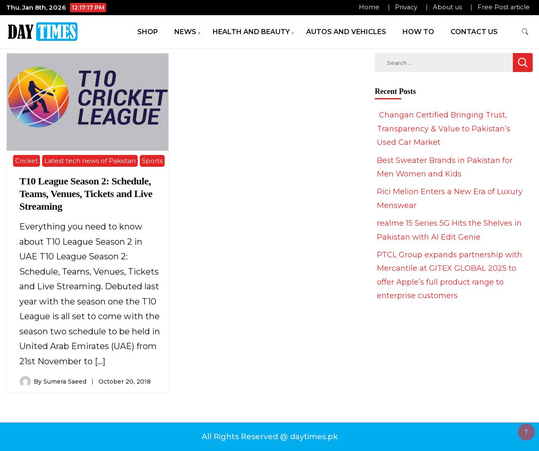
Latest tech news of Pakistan (90, 161)
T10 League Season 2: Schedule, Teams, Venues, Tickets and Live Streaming (85, 194)
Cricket (26, 161)
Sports (152, 161)
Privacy (406, 7)
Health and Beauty (251, 32)
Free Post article (504, 7)
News (185, 32)
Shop (147, 32)
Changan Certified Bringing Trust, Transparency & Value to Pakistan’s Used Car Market (443, 128)
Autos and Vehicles (346, 32)
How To (418, 32)
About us (447, 7)
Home (369, 7)
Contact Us (474, 32)
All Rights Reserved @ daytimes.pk (270, 436)
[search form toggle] (525, 32)
